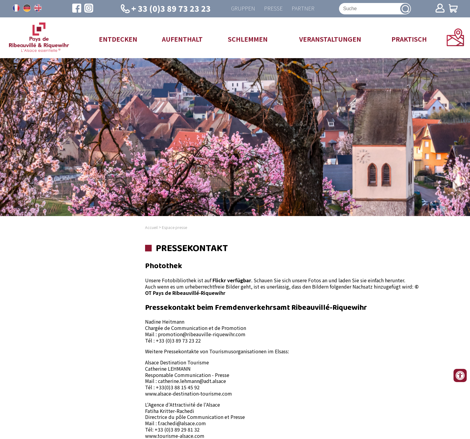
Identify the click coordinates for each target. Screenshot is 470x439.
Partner (303, 8)
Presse (273, 8)
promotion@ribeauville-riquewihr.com (201, 334)
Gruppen (243, 8)
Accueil (151, 227)
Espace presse (174, 227)
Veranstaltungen (330, 38)
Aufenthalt (182, 38)
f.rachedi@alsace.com (182, 423)
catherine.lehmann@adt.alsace (192, 380)
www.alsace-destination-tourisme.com (188, 393)
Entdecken (118, 38)
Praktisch (409, 38)
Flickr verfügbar (232, 280)
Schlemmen (248, 38)
